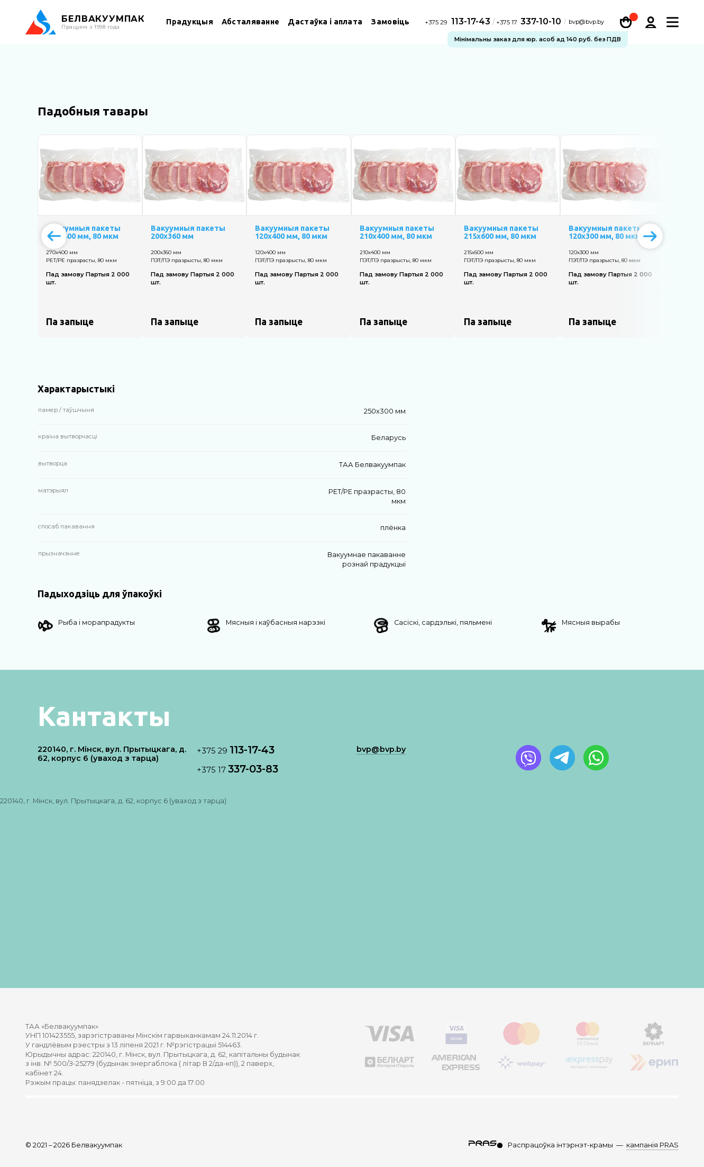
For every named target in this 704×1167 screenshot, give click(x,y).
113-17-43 (458, 21)
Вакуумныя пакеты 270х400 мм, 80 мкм (83, 233)
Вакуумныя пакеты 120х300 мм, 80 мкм (606, 233)
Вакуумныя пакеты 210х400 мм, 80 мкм (397, 233)
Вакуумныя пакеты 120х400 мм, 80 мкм (292, 233)
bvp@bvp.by (586, 22)
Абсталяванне (250, 21)
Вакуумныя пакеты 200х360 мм (188, 233)
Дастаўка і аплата (325, 21)
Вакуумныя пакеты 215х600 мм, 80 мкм (501, 233)
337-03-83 (237, 768)
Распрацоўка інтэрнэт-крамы (560, 1145)
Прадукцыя (189, 21)
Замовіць (390, 21)
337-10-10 (528, 21)
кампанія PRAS (652, 1145)
